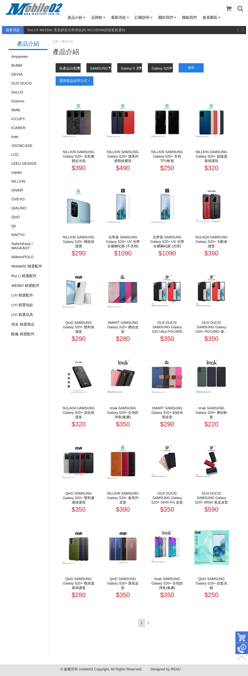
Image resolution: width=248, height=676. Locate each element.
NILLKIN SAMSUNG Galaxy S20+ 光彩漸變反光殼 (79, 156)
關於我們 (165, 18)
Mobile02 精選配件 (26, 266)
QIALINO (18, 208)
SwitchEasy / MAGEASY (22, 246)
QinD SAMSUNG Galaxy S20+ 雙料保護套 (78, 327)
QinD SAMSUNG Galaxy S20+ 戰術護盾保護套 (78, 583)
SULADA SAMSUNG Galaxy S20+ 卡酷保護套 (211, 241)
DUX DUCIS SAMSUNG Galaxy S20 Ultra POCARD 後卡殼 (167, 327)
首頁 (56, 41)
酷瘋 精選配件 (22, 334)
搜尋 (191, 67)
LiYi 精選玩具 (22, 315)
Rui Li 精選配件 (23, 276)
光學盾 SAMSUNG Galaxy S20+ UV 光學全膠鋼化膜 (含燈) (167, 241)
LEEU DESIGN (23, 163)
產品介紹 (74, 18)
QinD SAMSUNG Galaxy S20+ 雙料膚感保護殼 (78, 497)
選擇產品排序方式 (74, 81)
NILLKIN (18, 181)
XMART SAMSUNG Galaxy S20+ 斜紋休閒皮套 (167, 412)
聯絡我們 (189, 18)
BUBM (16, 65)
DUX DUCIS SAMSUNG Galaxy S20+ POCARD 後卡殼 (211, 327)
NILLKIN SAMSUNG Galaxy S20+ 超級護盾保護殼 (211, 156)
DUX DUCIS (21, 83)
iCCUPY (18, 119)
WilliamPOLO (22, 257)
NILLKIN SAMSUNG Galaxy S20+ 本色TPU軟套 (167, 156)
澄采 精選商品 (22, 324)
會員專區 (209, 18)
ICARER (18, 128)
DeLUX (17, 92)
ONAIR (17, 190)
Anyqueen (19, 56)
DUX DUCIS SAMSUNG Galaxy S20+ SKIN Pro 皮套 (167, 497)
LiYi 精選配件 (22, 295)
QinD (15, 217)
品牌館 (96, 18)
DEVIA (16, 74)
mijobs (16, 172)
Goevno (17, 101)
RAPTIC (18, 235)
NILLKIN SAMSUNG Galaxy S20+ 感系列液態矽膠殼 (123, 156)
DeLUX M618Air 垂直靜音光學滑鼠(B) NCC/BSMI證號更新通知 (76, 30)
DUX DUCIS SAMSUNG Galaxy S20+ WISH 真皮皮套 (211, 497)
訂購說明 (142, 18)
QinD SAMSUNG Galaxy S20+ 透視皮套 (123, 583)
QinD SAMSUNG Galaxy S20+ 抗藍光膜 (211, 583)
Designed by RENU (165, 669)
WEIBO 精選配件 (25, 286)
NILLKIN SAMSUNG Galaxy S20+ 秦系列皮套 (123, 497)
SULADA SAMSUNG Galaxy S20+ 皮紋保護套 (78, 412)
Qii (13, 226)
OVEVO (17, 199)
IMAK (15, 110)
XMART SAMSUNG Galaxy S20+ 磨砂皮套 (123, 327)
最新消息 (118, 18)
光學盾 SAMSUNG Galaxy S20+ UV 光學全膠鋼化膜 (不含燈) (123, 241)
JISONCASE (21, 146)
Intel (14, 137)
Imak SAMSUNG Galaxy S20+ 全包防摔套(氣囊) (123, 412)
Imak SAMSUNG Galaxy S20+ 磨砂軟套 (211, 412)
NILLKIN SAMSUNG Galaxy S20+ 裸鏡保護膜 (79, 241)
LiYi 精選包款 (22, 305)
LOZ (14, 155)
